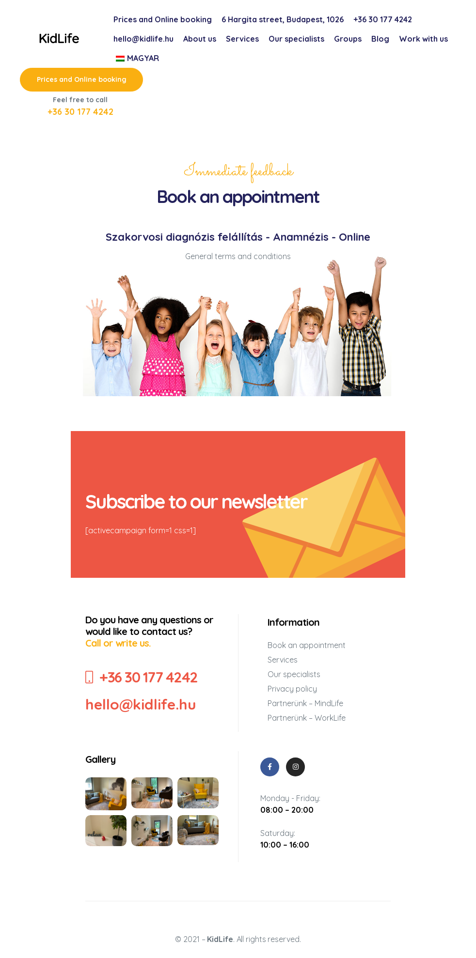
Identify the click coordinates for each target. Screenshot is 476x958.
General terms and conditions (238, 256)
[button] (81, 80)
